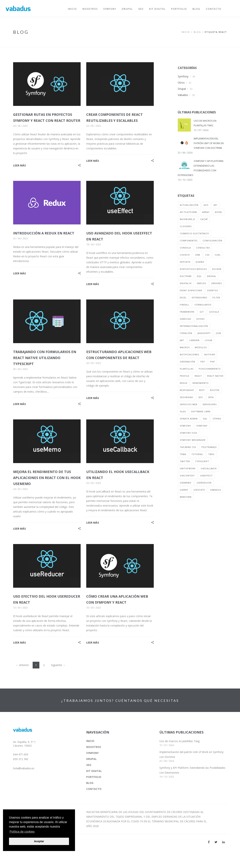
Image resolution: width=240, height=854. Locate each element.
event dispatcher (191, 290)
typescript (202, 461)
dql (199, 276)
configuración (212, 240)
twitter (185, 461)
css (207, 254)
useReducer (204, 482)
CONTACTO (93, 789)
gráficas (185, 318)
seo (200, 397)
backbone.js (187, 219)
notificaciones (189, 354)
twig (211, 454)
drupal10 (186, 283)
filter (216, 297)
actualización (189, 205)
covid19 (185, 254)
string (217, 418)
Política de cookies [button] (22, 831)
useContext (187, 475)
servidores (209, 404)
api (215, 205)
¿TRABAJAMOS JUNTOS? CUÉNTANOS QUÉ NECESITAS (120, 700)
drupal (211, 276)
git (202, 311)
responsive (187, 390)
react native (215, 375)
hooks (200, 318)
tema (183, 454)
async (218, 212)
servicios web (188, 404)
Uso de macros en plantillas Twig (179, 741)
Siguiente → (58, 665)
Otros (181, 82)
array (206, 212)
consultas (203, 247)
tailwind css (188, 447)
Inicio (186, 32)
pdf (202, 361)
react (198, 375)
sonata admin (189, 418)
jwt (182, 340)
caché (204, 219)
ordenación (187, 361)
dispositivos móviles (193, 269)
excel (183, 297)
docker (216, 269)
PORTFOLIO (93, 777)
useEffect (206, 475)
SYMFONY (92, 753)
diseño (200, 261)
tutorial (197, 454)
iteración (186, 333)
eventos (212, 290)
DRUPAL (91, 759)
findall (184, 304)
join (218, 333)
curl (218, 254)
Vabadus (183, 95)
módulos (201, 347)
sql (205, 418)
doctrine (186, 276)
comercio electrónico (194, 233)
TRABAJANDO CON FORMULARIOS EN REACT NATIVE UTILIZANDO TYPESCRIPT (44, 358)
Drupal (182, 89)
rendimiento (201, 383)
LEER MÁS (19, 165)
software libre (201, 411)
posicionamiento (210, 368)
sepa (211, 397)
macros (185, 347)
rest (202, 390)
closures (186, 226)
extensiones (199, 297)
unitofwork (188, 468)
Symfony (183, 76)
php (212, 361)
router (214, 390)
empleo (201, 283)
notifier (209, 354)
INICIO (90, 741)
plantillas (187, 368)
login (208, 340)
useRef (184, 489)
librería (194, 340)
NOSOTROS (93, 747)
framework (187, 311)
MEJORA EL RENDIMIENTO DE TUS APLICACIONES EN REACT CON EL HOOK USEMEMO (47, 477)
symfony (185, 425)
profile (184, 375)
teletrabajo (209, 447)
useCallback (209, 468)
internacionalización (194, 326)
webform (185, 496)
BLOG (197, 32)
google (214, 311)
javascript (204, 333)
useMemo (185, 482)
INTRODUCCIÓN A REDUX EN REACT (43, 233)
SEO (88, 765)
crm (197, 254)
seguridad (186, 397)
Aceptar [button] (39, 841)
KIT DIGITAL (94, 771)
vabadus (215, 489)
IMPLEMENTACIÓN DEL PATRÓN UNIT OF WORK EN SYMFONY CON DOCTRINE (209, 143)
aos (206, 205)
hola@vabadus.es (23, 768)
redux (183, 383)
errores (217, 283)
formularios (203, 304)
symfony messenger (193, 440)
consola (185, 247)
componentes (188, 240)
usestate (199, 489)
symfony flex (188, 432)
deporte (185, 261)
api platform (188, 212)
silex (183, 411)
